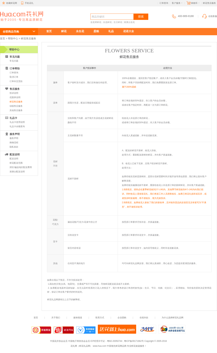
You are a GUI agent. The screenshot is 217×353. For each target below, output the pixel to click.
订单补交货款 (16, 81)
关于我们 (55, 317)
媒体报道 (77, 317)
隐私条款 (14, 147)
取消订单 (14, 77)
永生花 (80, 31)
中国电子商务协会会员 (79, 341)
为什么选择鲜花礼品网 (172, 317)
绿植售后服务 (16, 106)
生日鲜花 (118, 22)
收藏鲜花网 (9, 3)
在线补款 (144, 317)
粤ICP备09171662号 (134, 341)
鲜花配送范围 (16, 163)
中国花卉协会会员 (58, 341)
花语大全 (128, 31)
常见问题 (12, 56)
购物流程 (14, 142)
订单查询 (163, 3)
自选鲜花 (107, 22)
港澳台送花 (129, 22)
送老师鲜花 (95, 22)
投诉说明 (14, 93)
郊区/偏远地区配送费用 (21, 167)
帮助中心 (13, 38)
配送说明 (12, 154)
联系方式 (99, 317)
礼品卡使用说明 (17, 122)
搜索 (141, 16)
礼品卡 (11, 118)
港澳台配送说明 (17, 171)
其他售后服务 (16, 110)
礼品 (111, 31)
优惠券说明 (15, 97)
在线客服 (209, 16)
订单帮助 (12, 68)
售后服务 (12, 88)
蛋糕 (96, 31)
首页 (49, 31)
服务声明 (14, 138)
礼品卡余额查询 (17, 126)
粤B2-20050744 (114, 341)
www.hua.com (99, 346)
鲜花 (64, 31)
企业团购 (122, 317)
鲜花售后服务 (16, 101)
